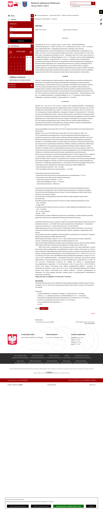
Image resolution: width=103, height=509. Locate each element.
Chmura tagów (66, 482)
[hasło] (21, 395)
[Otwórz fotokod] (101, 24)
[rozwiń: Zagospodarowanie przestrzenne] (33, 57)
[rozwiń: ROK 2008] (33, 177)
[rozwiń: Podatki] (33, 221)
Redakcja (67, 477)
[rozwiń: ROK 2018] (33, 124)
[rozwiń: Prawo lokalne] (33, 36)
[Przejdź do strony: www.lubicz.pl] (101, 20)
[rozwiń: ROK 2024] (33, 98)
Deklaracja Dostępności (35, 482)
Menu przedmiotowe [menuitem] (14, 14)
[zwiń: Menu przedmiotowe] (33, 15)
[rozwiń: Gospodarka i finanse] (33, 288)
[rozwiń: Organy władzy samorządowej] (33, 23)
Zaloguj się (21, 401)
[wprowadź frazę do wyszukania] (81, 3)
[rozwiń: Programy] (33, 349)
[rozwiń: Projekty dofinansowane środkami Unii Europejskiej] (33, 305)
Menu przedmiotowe (42, 11)
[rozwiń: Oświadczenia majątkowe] (33, 334)
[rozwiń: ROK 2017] (33, 128)
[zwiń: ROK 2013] (33, 145)
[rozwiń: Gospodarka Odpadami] (33, 53)
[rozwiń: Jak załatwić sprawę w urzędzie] (33, 261)
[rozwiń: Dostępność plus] (33, 358)
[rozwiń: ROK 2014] (33, 141)
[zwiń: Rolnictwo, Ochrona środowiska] (33, 63)
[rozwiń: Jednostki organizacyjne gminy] (33, 317)
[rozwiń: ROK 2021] (33, 111)
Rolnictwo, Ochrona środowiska (70, 11)
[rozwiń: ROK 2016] (33, 132)
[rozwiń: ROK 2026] (33, 90)
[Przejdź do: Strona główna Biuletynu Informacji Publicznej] (35, 11)
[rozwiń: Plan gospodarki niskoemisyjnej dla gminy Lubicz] (33, 196)
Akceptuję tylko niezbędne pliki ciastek (68, 506)
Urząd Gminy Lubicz (55, 11)
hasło (11, 393)
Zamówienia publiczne (38, 477)
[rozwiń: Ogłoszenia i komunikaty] (33, 326)
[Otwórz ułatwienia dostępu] (101, 12)
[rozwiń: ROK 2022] (33, 107)
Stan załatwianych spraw (20, 477)
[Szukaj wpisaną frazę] (93, 3)
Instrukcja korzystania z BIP (82, 477)
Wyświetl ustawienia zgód (41, 506)
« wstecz (93, 309)
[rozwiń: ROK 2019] (33, 120)
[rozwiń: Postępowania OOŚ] (33, 192)
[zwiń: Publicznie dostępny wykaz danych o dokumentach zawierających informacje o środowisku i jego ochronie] (33, 76)
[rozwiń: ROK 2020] (33, 115)
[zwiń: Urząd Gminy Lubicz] (33, 40)
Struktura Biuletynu (54, 477)
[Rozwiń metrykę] (44, 304)
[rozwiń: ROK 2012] (33, 160)
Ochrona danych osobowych (18, 506)
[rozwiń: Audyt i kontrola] (33, 330)
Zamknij (91, 506)
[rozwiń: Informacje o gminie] (33, 19)
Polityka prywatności (81, 482)
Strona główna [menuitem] (12, 372)
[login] (21, 389)
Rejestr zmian (20, 482)
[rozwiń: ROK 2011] (33, 164)
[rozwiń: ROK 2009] (33, 173)
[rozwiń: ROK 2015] (33, 137)
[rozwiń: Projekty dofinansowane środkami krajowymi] (33, 311)
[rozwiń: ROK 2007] (33, 181)
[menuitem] (21, 19)
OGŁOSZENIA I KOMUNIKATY (43, 14)
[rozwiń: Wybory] (33, 31)
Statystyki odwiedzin (52, 482)
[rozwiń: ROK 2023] (33, 103)
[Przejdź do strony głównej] (34, 4)
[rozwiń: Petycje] (33, 256)
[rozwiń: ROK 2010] (33, 168)
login (11, 387)
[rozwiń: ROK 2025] (33, 94)
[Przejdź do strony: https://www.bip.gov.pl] (101, 16)
